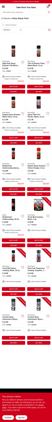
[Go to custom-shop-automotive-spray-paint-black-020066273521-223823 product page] (38, 321)
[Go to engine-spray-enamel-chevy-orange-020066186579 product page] (38, 171)
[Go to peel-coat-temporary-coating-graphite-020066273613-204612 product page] (38, 273)
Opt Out (21, 417)
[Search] (49, 12)
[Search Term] (26, 12)
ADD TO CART (13, 86)
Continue (8, 417)
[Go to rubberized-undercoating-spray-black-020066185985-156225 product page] (13, 171)
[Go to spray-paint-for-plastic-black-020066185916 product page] (38, 120)
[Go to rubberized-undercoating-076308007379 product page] (13, 222)
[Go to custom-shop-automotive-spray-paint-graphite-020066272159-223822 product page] (13, 321)
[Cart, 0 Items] (48, 7)
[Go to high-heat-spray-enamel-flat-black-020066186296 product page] (13, 69)
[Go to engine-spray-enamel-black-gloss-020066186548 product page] (13, 120)
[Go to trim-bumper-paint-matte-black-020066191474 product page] (38, 69)
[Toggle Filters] (49, 30)
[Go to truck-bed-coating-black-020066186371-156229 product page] (38, 222)
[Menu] (3, 6)
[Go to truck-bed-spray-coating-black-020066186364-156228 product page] (13, 273)
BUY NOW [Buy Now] (13, 91)
